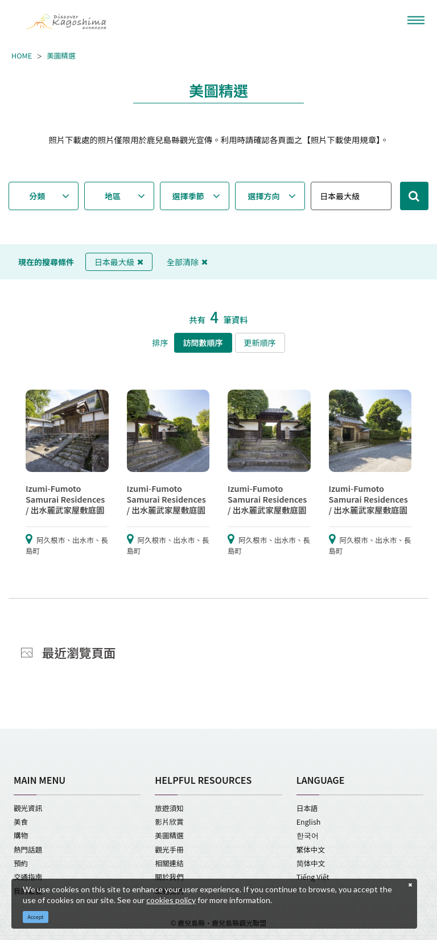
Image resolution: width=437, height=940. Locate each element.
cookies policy (171, 900)
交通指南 (28, 876)
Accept (36, 917)
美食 (21, 821)
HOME (21, 55)
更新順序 (260, 342)
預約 (21, 863)
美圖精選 (61, 55)
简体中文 (310, 863)
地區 (113, 196)
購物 (21, 835)
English (308, 821)
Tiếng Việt (312, 876)
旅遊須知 (169, 808)
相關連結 (169, 863)
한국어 (307, 835)
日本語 (307, 808)
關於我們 (169, 876)
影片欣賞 (169, 821)
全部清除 (187, 262)
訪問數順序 (203, 342)
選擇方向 (264, 196)
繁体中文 (310, 849)
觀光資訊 (28, 808)
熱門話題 (28, 849)
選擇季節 (188, 196)
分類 (37, 196)
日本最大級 (118, 262)
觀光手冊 (169, 849)
